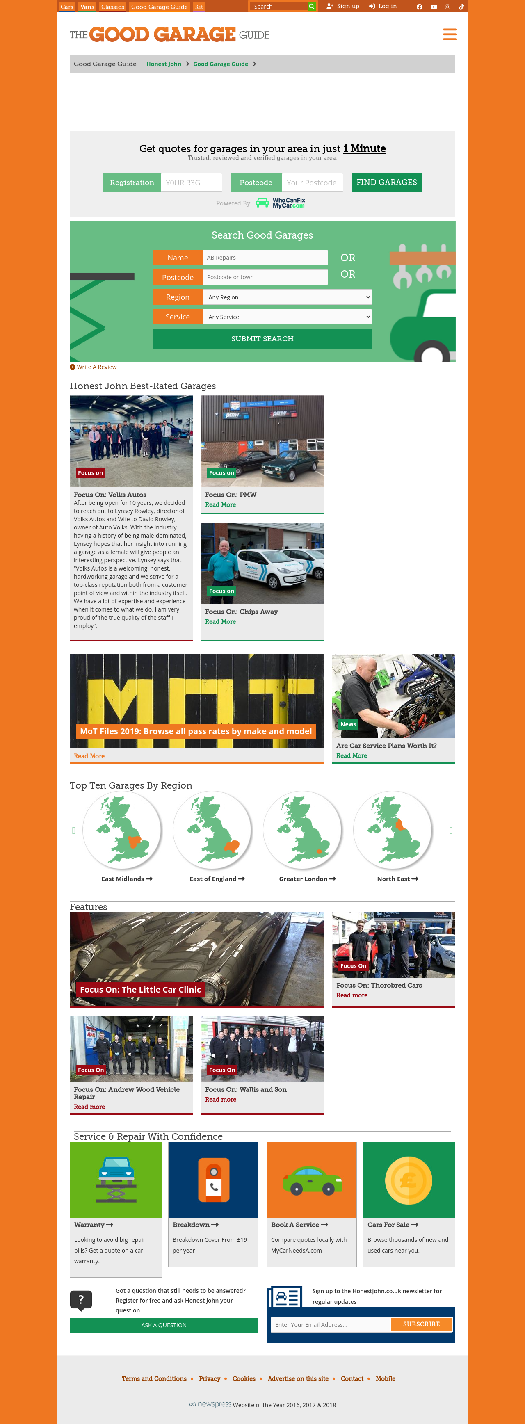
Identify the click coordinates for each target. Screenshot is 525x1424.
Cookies (244, 1379)
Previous (74, 830)
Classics (112, 7)
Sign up (342, 6)
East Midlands (122, 837)
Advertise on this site (298, 1379)
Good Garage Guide (159, 7)
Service (178, 317)
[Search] (312, 6)
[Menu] (449, 34)
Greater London (303, 837)
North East (393, 837)
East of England (212, 837)
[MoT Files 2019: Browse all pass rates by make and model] (197, 702)
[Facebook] (419, 6)
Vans (87, 7)
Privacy (209, 1379)
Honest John (163, 64)
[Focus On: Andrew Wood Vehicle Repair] (131, 1058)
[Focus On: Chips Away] (262, 569)
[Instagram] (447, 6)
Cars (67, 7)
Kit (199, 7)
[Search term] (283, 6)
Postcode (256, 182)
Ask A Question (164, 1325)
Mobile (385, 1379)
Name (178, 257)
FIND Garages (386, 182)
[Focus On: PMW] (262, 447)
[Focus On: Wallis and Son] (262, 1054)
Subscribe (421, 1324)
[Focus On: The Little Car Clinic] (197, 959)
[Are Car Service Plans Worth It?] (393, 702)
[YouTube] (433, 6)
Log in (383, 6)
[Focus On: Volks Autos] (131, 513)
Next (451, 830)
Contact (352, 1379)
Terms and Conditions (154, 1379)
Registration (132, 182)
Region (177, 297)
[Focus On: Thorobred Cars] (393, 950)
